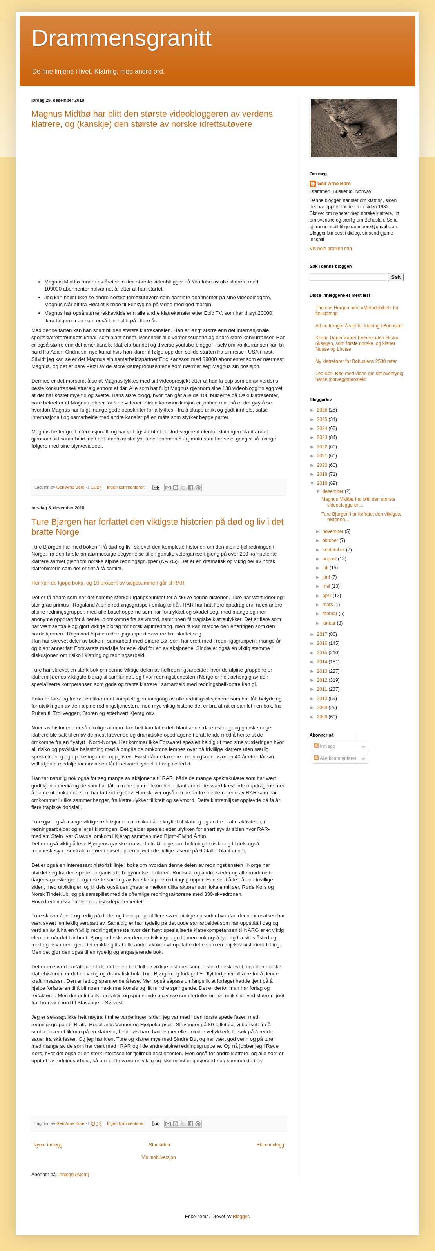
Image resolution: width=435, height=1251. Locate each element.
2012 (323, 680)
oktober (331, 540)
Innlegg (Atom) (73, 1174)
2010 (323, 698)
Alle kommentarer (335, 758)
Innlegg (324, 746)
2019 (323, 474)
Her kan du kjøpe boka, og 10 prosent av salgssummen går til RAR (108, 583)
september (334, 549)
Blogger (241, 1216)
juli (326, 567)
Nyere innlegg (47, 1145)
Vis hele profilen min (331, 248)
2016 (323, 643)
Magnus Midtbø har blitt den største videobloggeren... (358, 501)
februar (331, 613)
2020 (323, 465)
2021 (323, 456)
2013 (323, 671)
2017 (323, 634)
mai (327, 586)
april (328, 595)
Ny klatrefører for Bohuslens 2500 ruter (356, 361)
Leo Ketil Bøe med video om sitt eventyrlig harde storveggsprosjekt (359, 376)
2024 (323, 428)
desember (334, 491)
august (330, 558)
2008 (323, 717)
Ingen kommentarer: (126, 487)
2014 (323, 661)
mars (328, 604)
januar (330, 623)
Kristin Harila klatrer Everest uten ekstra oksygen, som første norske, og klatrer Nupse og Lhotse (356, 343)
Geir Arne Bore (334, 183)
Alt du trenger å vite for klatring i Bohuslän (359, 326)
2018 (323, 483)
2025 (323, 419)
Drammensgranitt (121, 38)
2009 (323, 707)
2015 (323, 652)
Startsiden (159, 1145)
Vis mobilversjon (158, 1157)
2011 (323, 689)
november (334, 531)
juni (327, 577)
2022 (323, 446)
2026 (323, 410)
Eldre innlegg (270, 1145)
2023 (323, 437)
